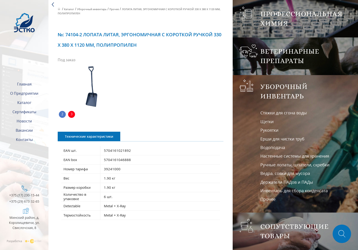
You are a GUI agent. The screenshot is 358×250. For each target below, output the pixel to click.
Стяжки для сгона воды (283, 113)
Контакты (24, 139)
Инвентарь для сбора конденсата (294, 190)
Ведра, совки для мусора (285, 173)
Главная (24, 84)
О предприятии (24, 93)
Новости (24, 121)
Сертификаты (24, 111)
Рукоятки (269, 130)
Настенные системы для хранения (294, 156)
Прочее (268, 199)
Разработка (24, 241)
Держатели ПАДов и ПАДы (286, 182)
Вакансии (24, 130)
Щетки (267, 121)
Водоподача (272, 147)
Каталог (24, 102)
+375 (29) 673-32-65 (24, 202)
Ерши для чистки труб (282, 139)
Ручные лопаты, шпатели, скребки (294, 165)
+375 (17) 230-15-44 (24, 195)
